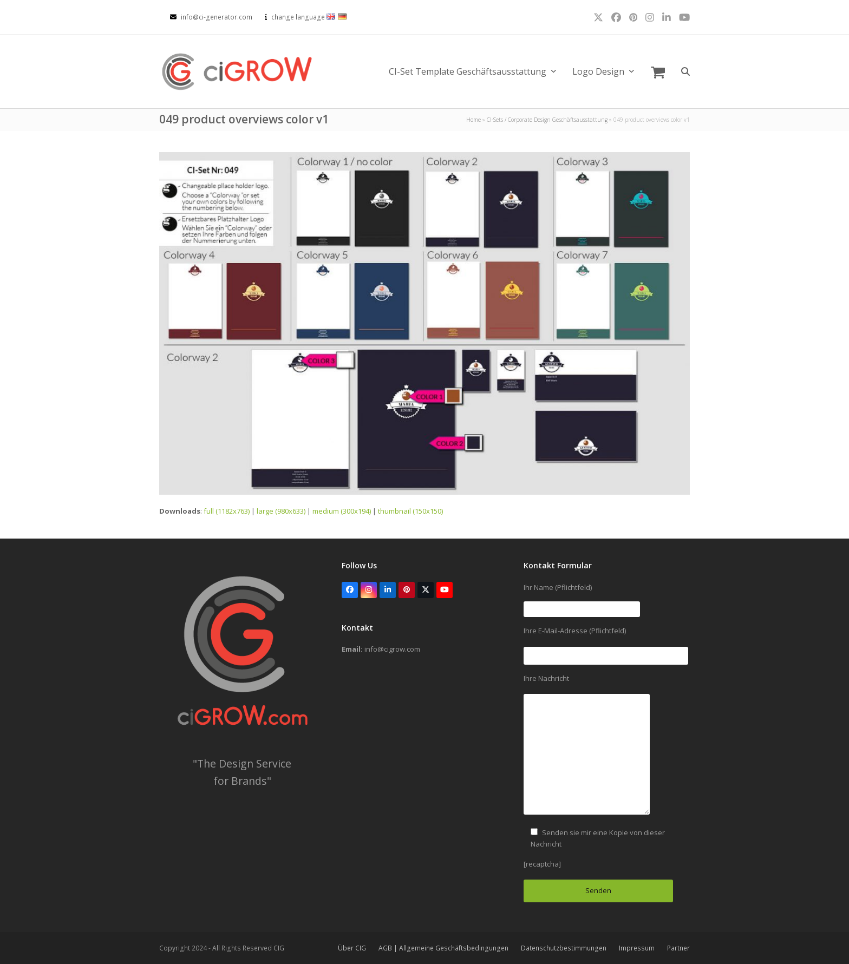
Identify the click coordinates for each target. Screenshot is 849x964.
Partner (678, 948)
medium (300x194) (341, 511)
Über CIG (352, 948)
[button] (658, 71)
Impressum (637, 948)
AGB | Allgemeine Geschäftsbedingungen (443, 948)
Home (473, 119)
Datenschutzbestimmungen (563, 948)
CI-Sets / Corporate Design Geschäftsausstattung (547, 119)
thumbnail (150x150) (410, 511)
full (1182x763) (227, 511)
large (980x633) (281, 511)
